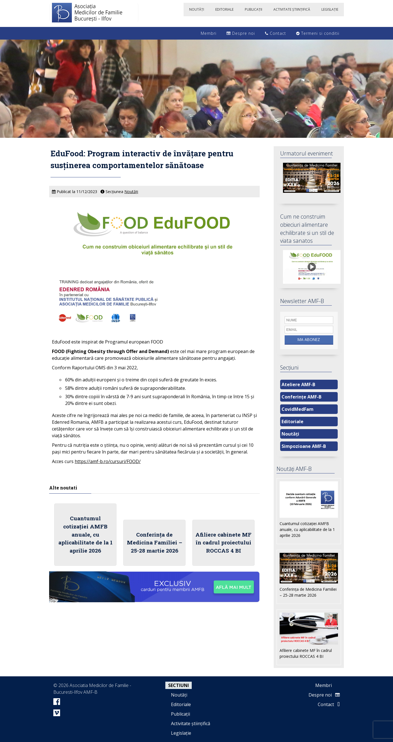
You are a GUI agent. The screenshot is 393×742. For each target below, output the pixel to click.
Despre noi (241, 33)
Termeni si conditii (317, 33)
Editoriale (292, 421)
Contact (275, 33)
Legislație (181, 733)
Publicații (180, 714)
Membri (205, 33)
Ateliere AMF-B (298, 384)
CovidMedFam (298, 409)
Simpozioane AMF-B (304, 446)
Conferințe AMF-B (301, 397)
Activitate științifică (190, 723)
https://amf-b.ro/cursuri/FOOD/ (108, 461)
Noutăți (131, 191)
